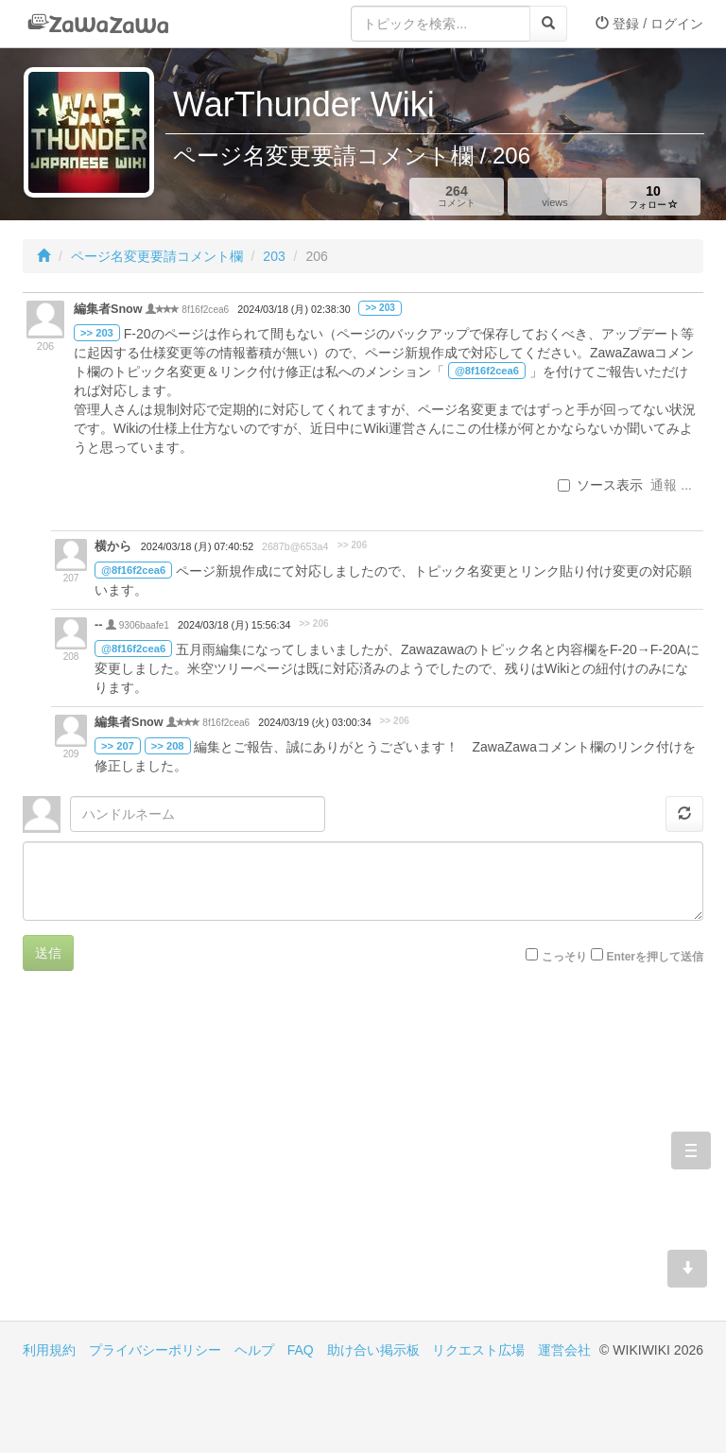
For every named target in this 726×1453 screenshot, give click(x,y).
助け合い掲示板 (373, 1350)
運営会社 (564, 1350)
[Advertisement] (193, 1160)
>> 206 (352, 545)
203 (274, 256)
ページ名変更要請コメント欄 (157, 256)
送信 (48, 952)
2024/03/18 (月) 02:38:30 (293, 309)
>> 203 (379, 308)
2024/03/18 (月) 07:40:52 (197, 546)
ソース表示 (600, 485)
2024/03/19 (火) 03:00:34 (314, 722)
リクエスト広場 (478, 1350)
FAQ (300, 1350)
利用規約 (49, 1350)
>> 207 (117, 746)
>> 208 (167, 746)
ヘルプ (254, 1350)
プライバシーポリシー (155, 1350)
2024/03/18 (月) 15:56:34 (234, 625)
